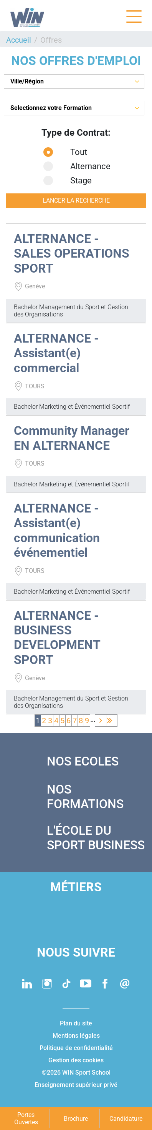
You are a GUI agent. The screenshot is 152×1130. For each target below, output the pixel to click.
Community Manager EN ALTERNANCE (71, 438)
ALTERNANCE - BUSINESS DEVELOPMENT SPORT (57, 637)
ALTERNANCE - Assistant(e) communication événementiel (57, 530)
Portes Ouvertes (26, 1118)
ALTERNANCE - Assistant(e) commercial (56, 353)
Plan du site (76, 1023)
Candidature (125, 1118)
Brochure (76, 1118)
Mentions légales (76, 1035)
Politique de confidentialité (76, 1048)
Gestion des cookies (76, 1060)
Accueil (18, 40)
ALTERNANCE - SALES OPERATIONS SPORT (71, 253)
